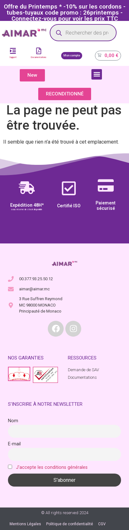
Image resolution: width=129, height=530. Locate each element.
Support (13, 57)
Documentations (39, 57)
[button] (96, 74)
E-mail (14, 444)
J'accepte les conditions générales (52, 467)
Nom (13, 420)
